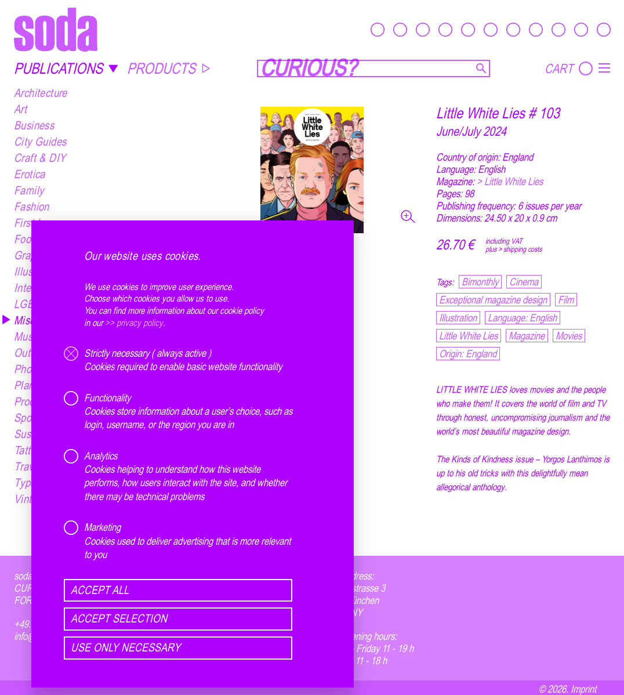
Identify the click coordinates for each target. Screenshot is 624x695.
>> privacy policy (134, 322)
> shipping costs (520, 249)
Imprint (583, 688)
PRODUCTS (169, 68)
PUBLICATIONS (66, 68)
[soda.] (55, 29)
